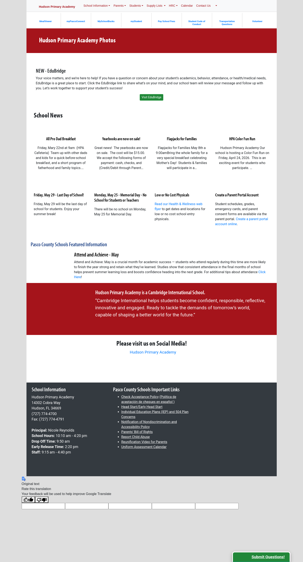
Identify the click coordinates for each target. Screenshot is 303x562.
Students (135, 5)
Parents (118, 5)
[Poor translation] (41, 499)
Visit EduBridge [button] (151, 97)
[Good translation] (28, 499)
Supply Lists (155, 5)
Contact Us (203, 5)
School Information (95, 5)
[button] (215, 6)
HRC (172, 5)
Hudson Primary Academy (153, 352)
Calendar (187, 5)
